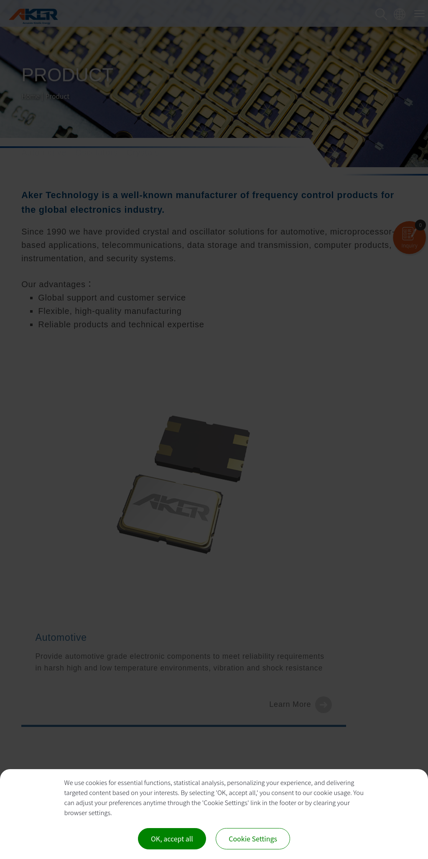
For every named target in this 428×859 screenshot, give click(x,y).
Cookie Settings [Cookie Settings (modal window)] (253, 839)
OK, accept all (172, 839)
